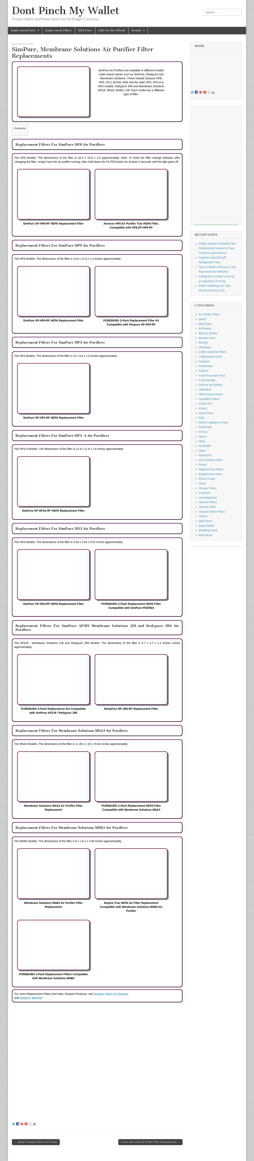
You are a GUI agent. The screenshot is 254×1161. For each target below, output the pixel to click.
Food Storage (207, 380)
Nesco (203, 436)
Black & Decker (208, 333)
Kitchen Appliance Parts (213, 422)
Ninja (202, 441)
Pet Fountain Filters (211, 460)
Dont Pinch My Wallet (65, 11)
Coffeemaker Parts (210, 356)
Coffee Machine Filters (212, 351)
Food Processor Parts (212, 375)
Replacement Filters (58, 30)
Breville (203, 342)
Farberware (206, 366)
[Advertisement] (216, 165)
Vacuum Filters (208, 502)
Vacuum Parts (207, 506)
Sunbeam (205, 492)
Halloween (205, 389)
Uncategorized (207, 497)
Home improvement (211, 394)
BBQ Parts (85, 30)
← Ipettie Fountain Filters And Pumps (35, 1142)
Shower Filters (207, 488)
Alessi (202, 319)
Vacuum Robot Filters (212, 511)
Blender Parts (207, 338)
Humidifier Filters (209, 399)
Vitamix (203, 516)
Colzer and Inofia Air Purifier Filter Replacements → (150, 1142)
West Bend (205, 535)
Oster (202, 450)
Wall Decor (205, 521)
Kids (201, 417)
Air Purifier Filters (23, 44)
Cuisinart (204, 361)
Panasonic (205, 455)
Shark (202, 483)
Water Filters (206, 525)
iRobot (203, 408)
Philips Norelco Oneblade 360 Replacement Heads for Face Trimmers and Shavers (217, 248)
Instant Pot (205, 403)
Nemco (203, 431)
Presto (203, 464)
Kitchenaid (205, 427)
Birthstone (205, 328)
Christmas (205, 347)
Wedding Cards (208, 530)
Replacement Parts (23, 30)
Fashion (204, 370)
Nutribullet (205, 445)
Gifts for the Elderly (111, 30)
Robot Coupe (207, 478)
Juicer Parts (206, 413)
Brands (136, 30)
